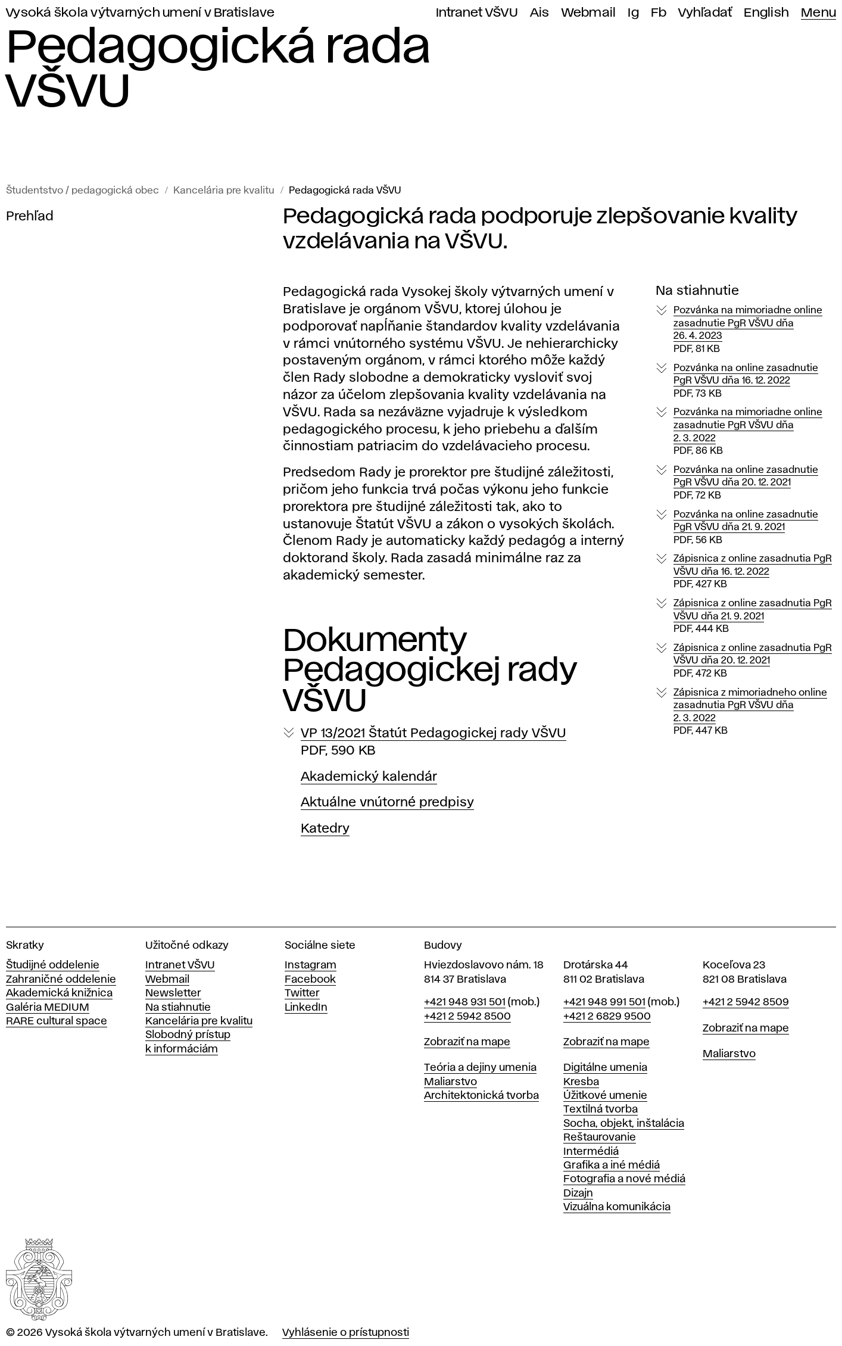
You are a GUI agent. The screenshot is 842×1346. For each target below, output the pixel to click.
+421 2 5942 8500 (467, 1016)
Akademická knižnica (59, 993)
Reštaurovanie (599, 1137)
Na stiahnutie (178, 1007)
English (766, 12)
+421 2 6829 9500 (607, 1016)
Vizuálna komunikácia (617, 1207)
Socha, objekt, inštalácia (623, 1124)
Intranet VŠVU (477, 12)
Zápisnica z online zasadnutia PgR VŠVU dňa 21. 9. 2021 (752, 617)
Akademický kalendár (369, 777)
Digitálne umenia (605, 1068)
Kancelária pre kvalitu (224, 190)
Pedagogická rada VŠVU (345, 190)
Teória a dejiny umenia (480, 1068)
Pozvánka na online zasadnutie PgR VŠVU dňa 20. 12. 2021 (745, 483)
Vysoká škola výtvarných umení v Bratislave (140, 12)
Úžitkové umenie (605, 1096)
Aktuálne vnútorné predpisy (387, 803)
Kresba (581, 1082)
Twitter (302, 993)
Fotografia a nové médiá (624, 1179)
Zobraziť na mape (467, 1042)
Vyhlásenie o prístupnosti (345, 1333)
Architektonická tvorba (481, 1096)
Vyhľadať (705, 12)
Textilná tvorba (600, 1109)
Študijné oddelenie (52, 965)
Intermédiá (591, 1152)
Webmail (589, 12)
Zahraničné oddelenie (61, 979)
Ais (540, 12)
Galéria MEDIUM (47, 1007)
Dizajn (578, 1193)
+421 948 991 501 (604, 1002)
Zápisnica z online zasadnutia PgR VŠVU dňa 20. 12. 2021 (752, 662)
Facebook (310, 979)
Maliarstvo (450, 1082)
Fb (659, 12)
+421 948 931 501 (465, 1002)
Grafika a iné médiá (611, 1165)
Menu (818, 12)
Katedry (325, 829)
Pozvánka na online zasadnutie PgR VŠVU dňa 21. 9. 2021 (745, 528)
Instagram (310, 965)
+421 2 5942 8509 (746, 1002)
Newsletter (173, 993)
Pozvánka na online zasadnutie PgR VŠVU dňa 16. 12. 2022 (745, 382)
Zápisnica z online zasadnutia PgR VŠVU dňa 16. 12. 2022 (752, 572)
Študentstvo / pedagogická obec (82, 190)
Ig (633, 12)
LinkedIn (306, 1007)
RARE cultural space (56, 1021)
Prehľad (30, 217)
